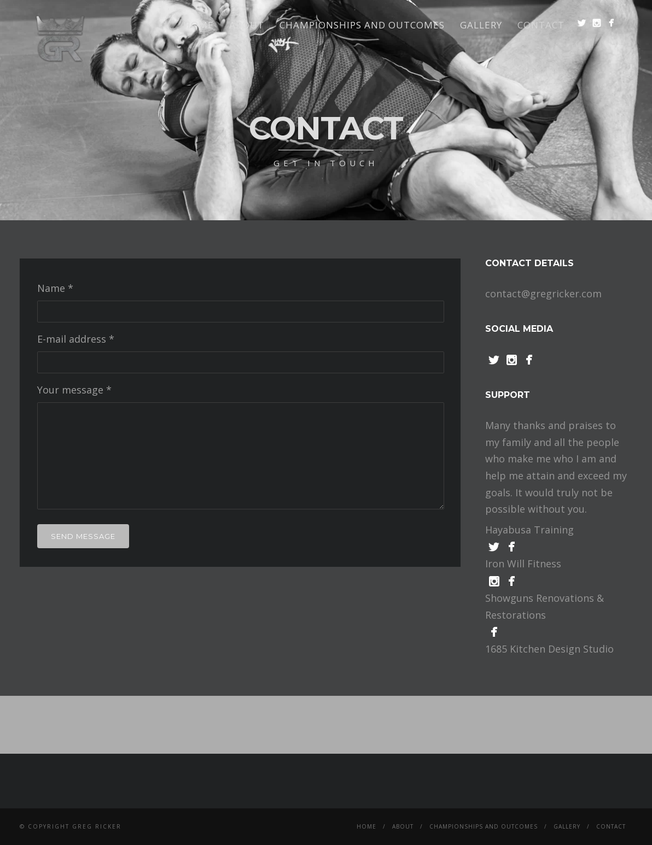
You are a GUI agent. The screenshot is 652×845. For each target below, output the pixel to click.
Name (55, 288)
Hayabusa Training (529, 529)
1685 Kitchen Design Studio (549, 648)
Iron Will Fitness (523, 563)
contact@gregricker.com (543, 293)
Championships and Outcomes (362, 25)
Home (198, 25)
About (246, 25)
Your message (74, 389)
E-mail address (75, 338)
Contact (540, 25)
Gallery (481, 25)
